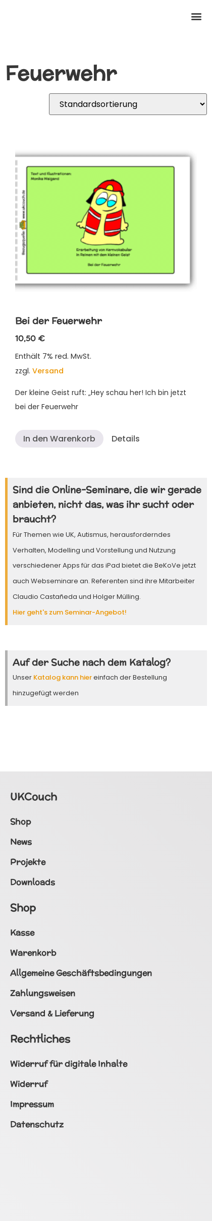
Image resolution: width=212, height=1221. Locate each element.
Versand (48, 371)
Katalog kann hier (62, 677)
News (21, 842)
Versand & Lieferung (52, 1013)
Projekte (27, 862)
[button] (196, 16)
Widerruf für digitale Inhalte (68, 1064)
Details (126, 439)
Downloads (32, 882)
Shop (20, 821)
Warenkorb (33, 953)
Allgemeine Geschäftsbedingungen (81, 973)
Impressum (32, 1104)
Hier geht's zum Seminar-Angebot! (70, 612)
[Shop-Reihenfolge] (128, 104)
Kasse (22, 932)
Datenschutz (37, 1124)
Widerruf (28, 1084)
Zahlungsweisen (42, 993)
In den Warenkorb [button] (59, 439)
